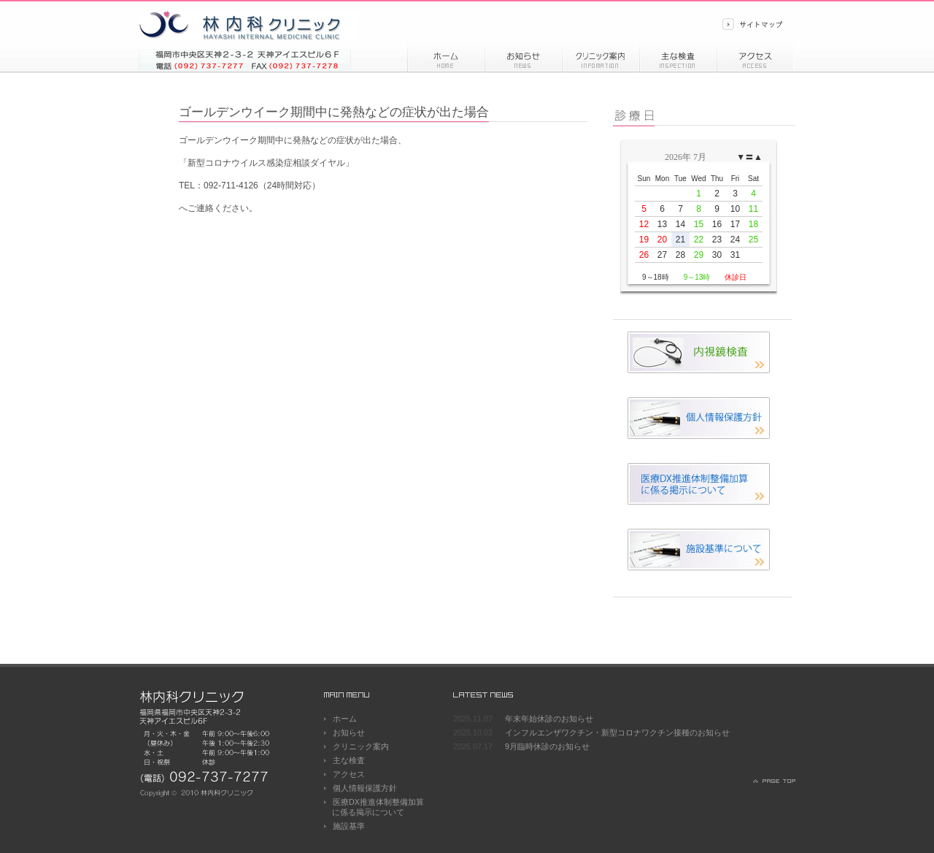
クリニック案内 (361, 746)
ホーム (446, 57)
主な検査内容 (678, 57)
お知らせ (523, 57)
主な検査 (349, 760)
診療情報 (600, 57)
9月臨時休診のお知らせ (547, 746)
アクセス (755, 57)
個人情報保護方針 (365, 788)
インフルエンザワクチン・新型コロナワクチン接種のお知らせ (617, 732)
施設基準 (349, 826)
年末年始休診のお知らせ (549, 718)
